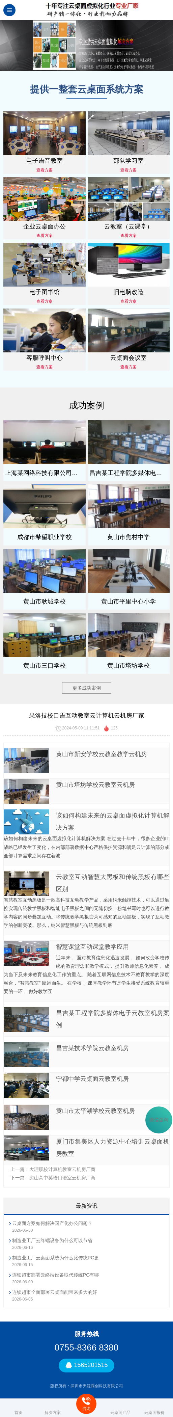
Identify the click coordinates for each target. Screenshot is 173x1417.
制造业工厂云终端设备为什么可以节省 (52, 1240)
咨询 (86, 1403)
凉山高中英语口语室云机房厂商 (62, 1177)
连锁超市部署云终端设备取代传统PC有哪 (55, 1275)
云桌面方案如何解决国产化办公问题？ (52, 1223)
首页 (18, 1407)
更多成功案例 (87, 688)
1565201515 (86, 1365)
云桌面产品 (120, 1407)
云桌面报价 (154, 1407)
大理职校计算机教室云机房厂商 (62, 1169)
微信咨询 (158, 1120)
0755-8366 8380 (86, 1347)
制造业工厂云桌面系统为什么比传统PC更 (55, 1257)
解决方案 (53, 1407)
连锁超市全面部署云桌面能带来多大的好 (54, 1292)
